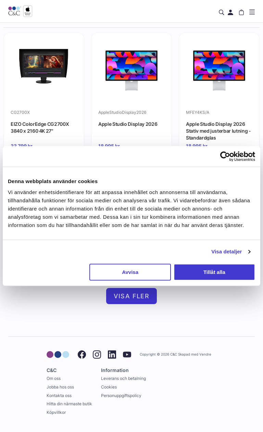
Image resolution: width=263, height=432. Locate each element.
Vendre (205, 354)
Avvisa (130, 272)
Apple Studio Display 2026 (127, 124)
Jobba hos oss (60, 386)
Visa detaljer (226, 251)
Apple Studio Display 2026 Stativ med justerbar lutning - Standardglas (218, 130)
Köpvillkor (56, 412)
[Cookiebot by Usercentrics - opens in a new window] (225, 156)
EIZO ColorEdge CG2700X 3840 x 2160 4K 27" (40, 127)
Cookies (109, 386)
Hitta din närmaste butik (69, 403)
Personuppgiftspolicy (121, 395)
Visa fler (132, 296)
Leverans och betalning (123, 378)
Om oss (54, 378)
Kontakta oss (59, 395)
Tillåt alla (214, 272)
